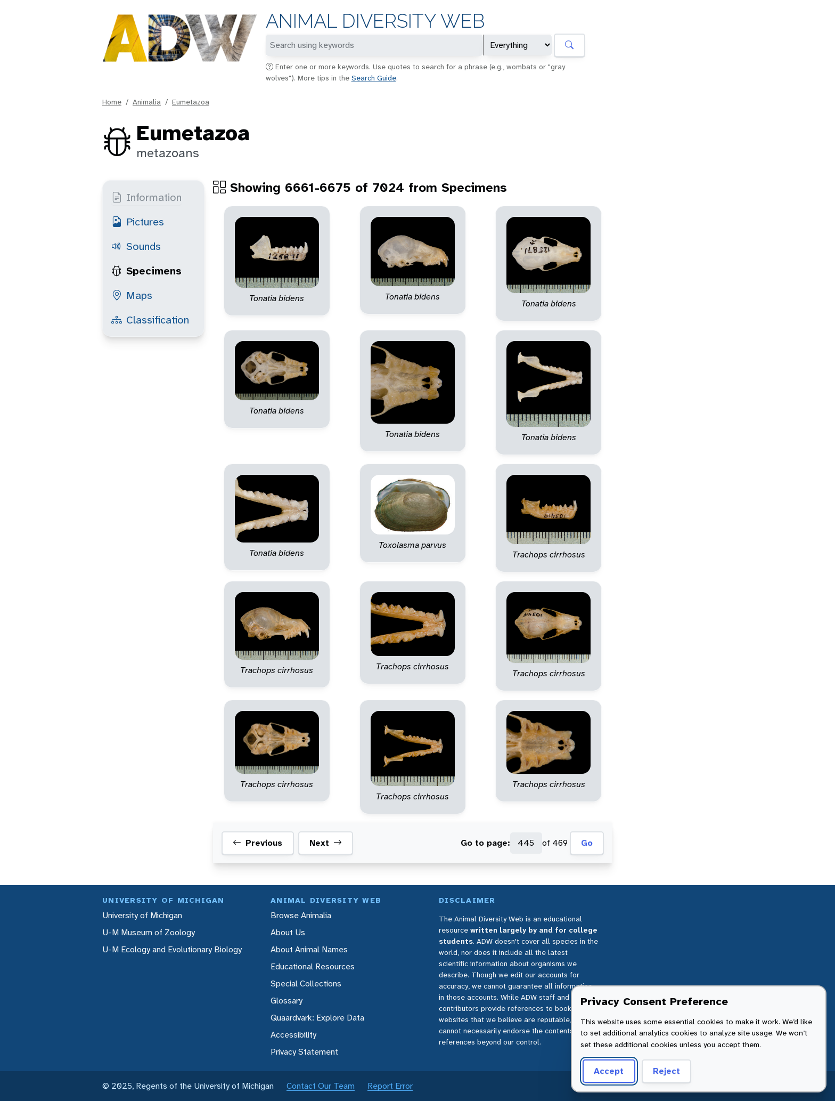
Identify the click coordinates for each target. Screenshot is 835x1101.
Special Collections (306, 983)
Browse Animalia (301, 915)
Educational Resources (313, 966)
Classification (150, 320)
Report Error (390, 1085)
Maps (131, 295)
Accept (609, 1070)
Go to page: (485, 842)
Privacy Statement (304, 1051)
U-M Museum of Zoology (148, 932)
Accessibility (293, 1034)
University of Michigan (142, 915)
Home (111, 102)
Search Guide (373, 78)
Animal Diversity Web (375, 21)
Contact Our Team (320, 1085)
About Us (288, 932)
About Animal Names (309, 949)
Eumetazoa (190, 102)
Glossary (286, 1000)
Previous (257, 843)
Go (587, 842)
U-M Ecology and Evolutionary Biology (172, 949)
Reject (666, 1070)
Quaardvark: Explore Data (317, 1017)
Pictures (137, 222)
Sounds (136, 246)
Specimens (146, 271)
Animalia (147, 102)
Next (325, 843)
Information (146, 197)
